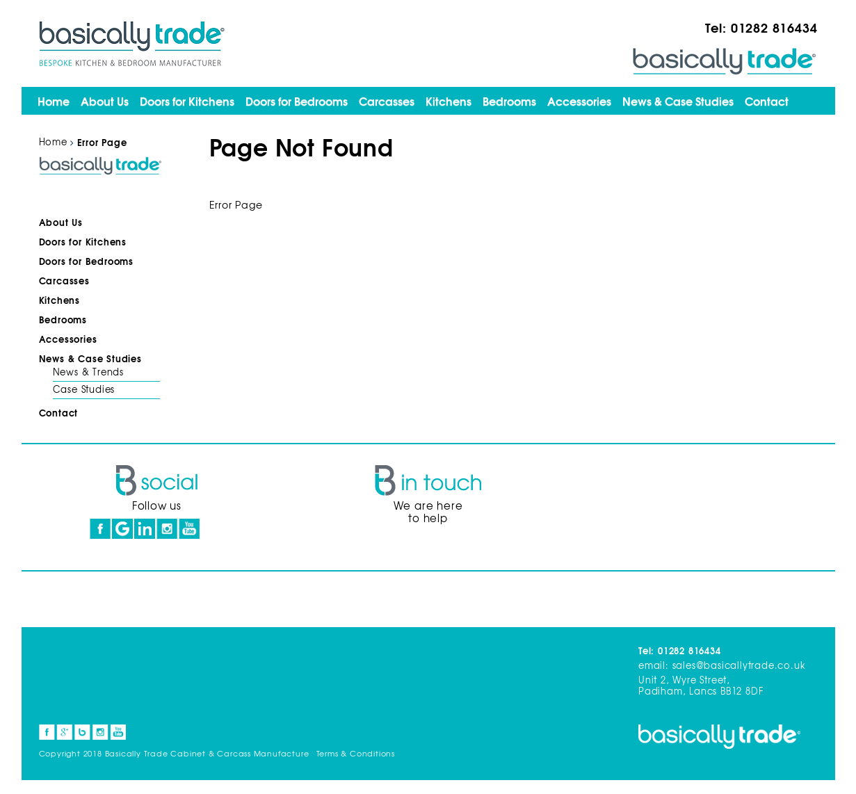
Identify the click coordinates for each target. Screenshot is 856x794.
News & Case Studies (678, 100)
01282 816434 (774, 27)
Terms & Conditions (355, 753)
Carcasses (386, 100)
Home (54, 100)
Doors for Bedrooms (296, 100)
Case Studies (84, 389)
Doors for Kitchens (187, 100)
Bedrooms (509, 100)
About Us (105, 100)
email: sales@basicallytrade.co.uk (721, 665)
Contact (767, 100)
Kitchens (448, 100)
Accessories (579, 100)
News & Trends (88, 371)
